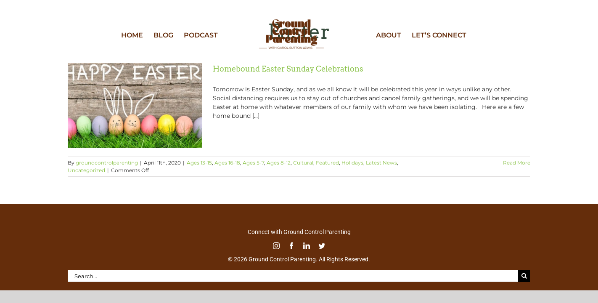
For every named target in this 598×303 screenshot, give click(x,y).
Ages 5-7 (253, 162)
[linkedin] (306, 245)
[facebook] (291, 245)
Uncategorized (86, 170)
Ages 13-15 (199, 162)
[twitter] (321, 245)
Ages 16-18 (227, 162)
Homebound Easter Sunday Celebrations (288, 68)
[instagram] (276, 245)
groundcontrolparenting (107, 162)
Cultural (303, 162)
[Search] (524, 276)
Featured (327, 162)
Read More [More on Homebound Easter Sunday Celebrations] (516, 162)
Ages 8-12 (279, 162)
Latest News (381, 162)
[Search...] (293, 276)
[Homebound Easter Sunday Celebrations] (135, 105)
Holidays (352, 162)
